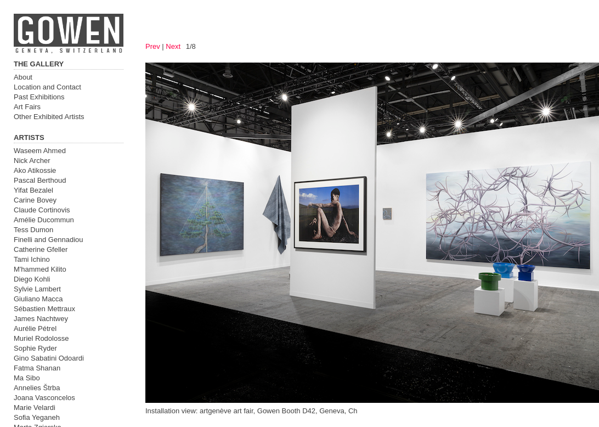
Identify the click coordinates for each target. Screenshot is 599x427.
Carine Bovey (35, 200)
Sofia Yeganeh (37, 417)
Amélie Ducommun (44, 220)
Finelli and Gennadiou (48, 239)
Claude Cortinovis (42, 210)
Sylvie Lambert (37, 289)
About (23, 77)
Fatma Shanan (37, 368)
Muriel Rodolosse (41, 338)
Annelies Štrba (37, 388)
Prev (152, 46)
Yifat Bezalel (33, 190)
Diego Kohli (32, 279)
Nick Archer (32, 160)
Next (173, 46)
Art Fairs (27, 107)
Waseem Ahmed (40, 151)
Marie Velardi (34, 407)
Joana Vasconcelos (44, 398)
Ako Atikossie (35, 170)
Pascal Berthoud (40, 180)
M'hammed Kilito (40, 269)
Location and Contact (47, 87)
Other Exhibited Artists (49, 117)
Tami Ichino (32, 259)
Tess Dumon (33, 230)
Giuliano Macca (38, 299)
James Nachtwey (41, 318)
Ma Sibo (27, 378)
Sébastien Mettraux (44, 309)
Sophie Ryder (35, 348)
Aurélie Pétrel (35, 328)
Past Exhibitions (39, 97)
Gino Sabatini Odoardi (49, 358)
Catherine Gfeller (40, 249)
